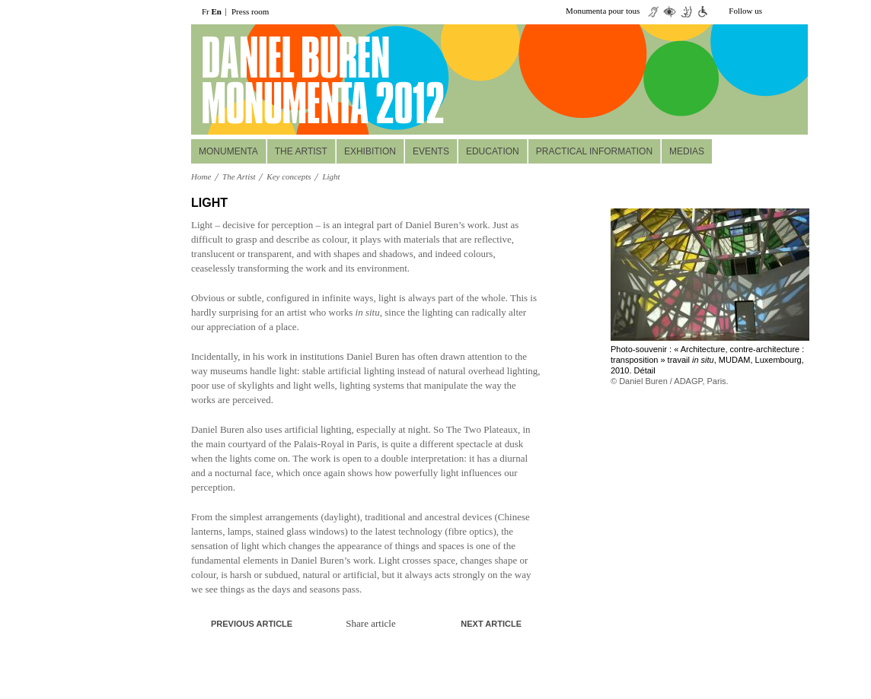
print (526, 203)
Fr (205, 11)
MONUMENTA (228, 151)
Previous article (251, 623)
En (217, 11)
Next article (491, 623)
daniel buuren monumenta (296, 80)
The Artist (301, 151)
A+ (503, 203)
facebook (799, 11)
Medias (686, 151)
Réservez (714, 115)
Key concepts (288, 176)
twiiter (776, 11)
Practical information (594, 151)
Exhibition (370, 151)
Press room (250, 11)
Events (431, 151)
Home (201, 176)
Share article (370, 623)
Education (492, 151)
